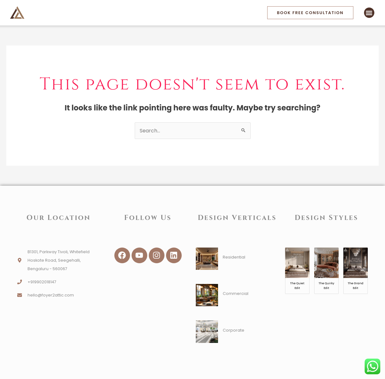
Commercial (235, 293)
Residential (234, 257)
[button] (369, 13)
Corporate (233, 330)
